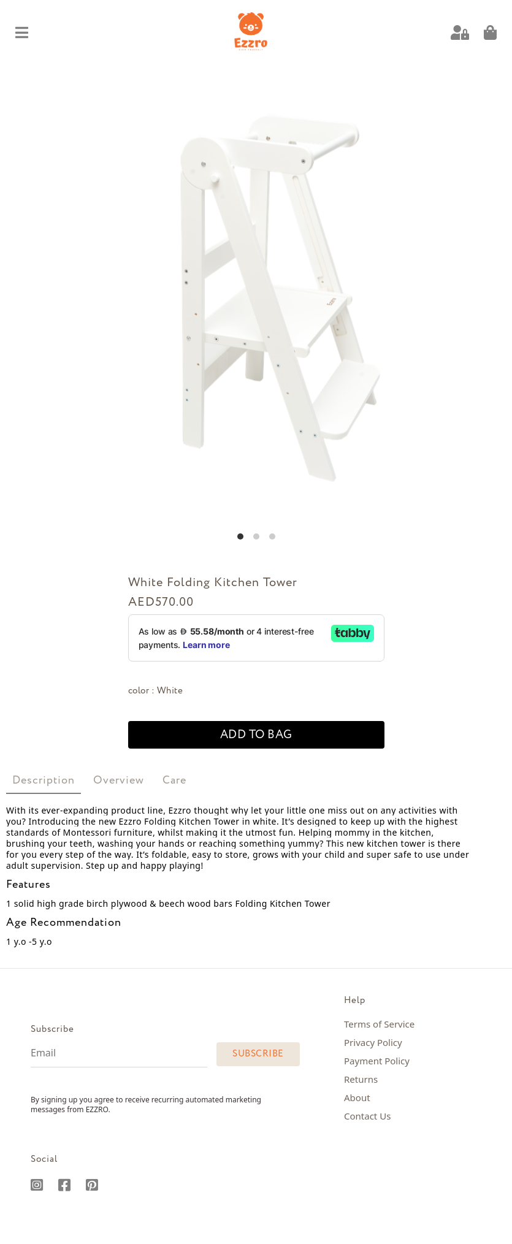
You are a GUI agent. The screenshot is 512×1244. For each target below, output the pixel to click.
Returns (361, 1079)
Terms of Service (379, 1024)
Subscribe (258, 1054)
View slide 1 (240, 536)
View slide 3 (272, 536)
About (357, 1097)
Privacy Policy (373, 1042)
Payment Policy (377, 1061)
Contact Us (367, 1116)
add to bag (256, 735)
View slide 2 (256, 536)
